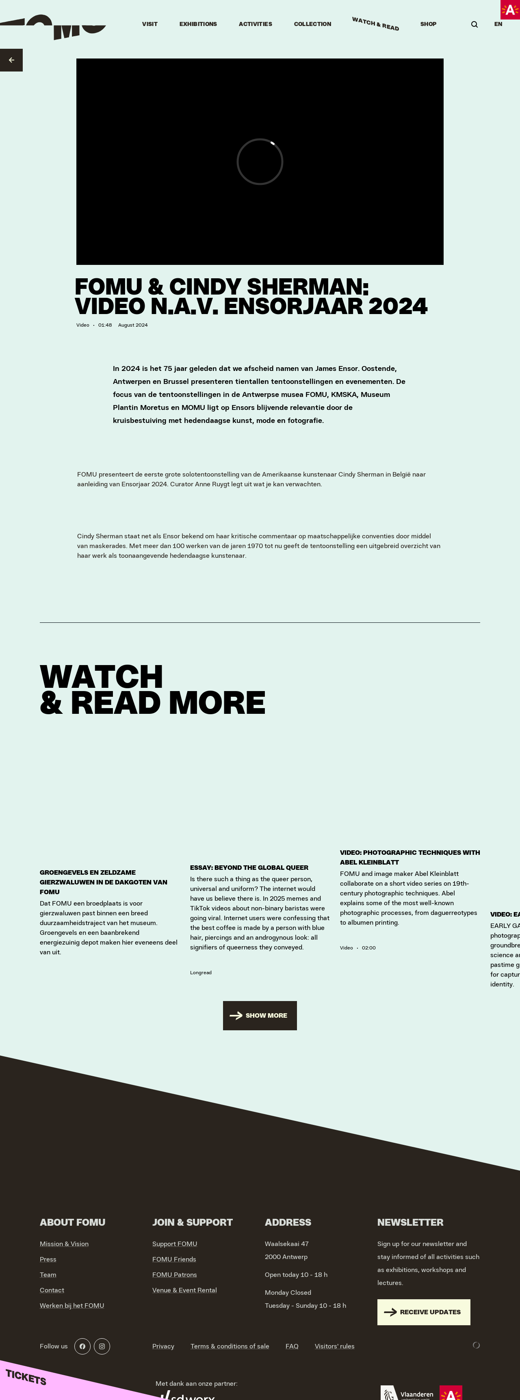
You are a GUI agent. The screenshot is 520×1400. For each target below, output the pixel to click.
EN (498, 24)
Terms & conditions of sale (230, 1341)
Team (48, 1270)
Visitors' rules (335, 1341)
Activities (255, 24)
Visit (150, 24)
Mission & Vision (64, 1239)
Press (48, 1254)
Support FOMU (174, 1239)
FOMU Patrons (174, 1270)
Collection (313, 24)
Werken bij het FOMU (72, 1301)
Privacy (163, 1341)
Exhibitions (198, 24)
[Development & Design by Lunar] (476, 1340)
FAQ (292, 1341)
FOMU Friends (174, 1254)
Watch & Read (376, 24)
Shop (428, 24)
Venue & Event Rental (184, 1285)
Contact (52, 1285)
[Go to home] (54, 24)
